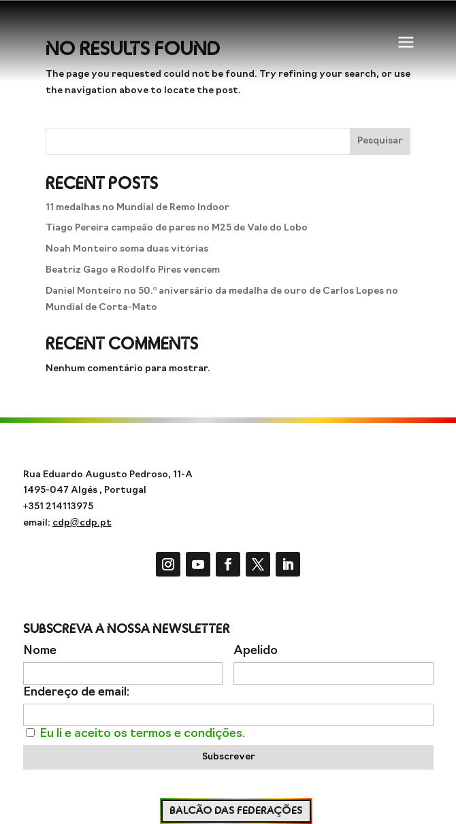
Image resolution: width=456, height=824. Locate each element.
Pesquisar (380, 141)
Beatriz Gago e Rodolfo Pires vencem (133, 270)
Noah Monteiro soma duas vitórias (127, 249)
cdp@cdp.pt (82, 523)
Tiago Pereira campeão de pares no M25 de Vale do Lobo (177, 228)
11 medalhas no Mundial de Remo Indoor (137, 208)
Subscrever (228, 757)
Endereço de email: (76, 692)
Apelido (255, 651)
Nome (39, 651)
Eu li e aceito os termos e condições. (142, 734)
